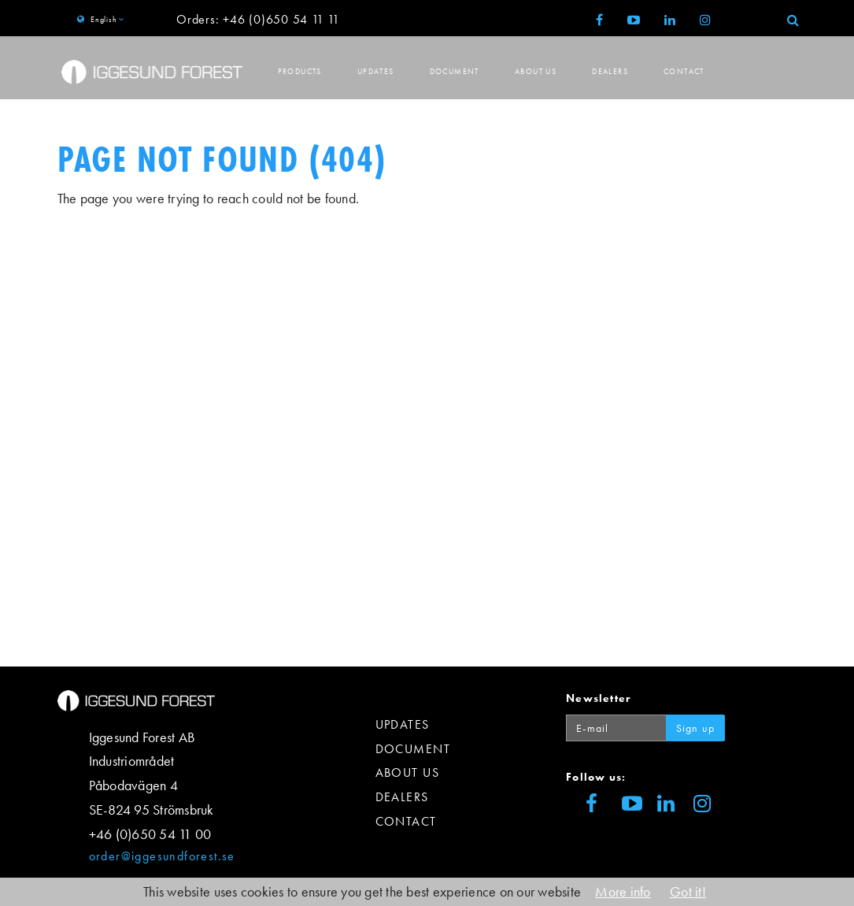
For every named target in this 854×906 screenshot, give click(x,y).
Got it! (688, 891)
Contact (684, 71)
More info (622, 891)
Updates (375, 71)
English (103, 19)
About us (535, 71)
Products (300, 71)
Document (454, 71)
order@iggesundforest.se (162, 856)
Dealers (610, 71)
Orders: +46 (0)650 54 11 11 (258, 19)
